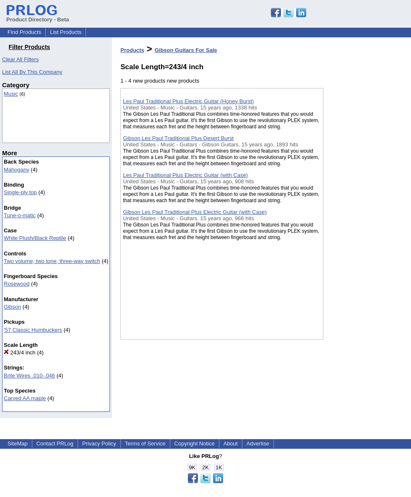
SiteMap (18, 443)
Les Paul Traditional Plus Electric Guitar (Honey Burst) (188, 101)
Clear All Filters (20, 59)
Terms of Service (145, 443)
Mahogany (16, 170)
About (231, 443)
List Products (65, 32)
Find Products (24, 32)
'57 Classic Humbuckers (33, 330)
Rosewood (16, 284)
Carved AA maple (25, 398)
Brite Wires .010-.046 (29, 375)
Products (132, 50)
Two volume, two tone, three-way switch (52, 261)
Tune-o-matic (20, 215)
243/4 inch (20, 352)
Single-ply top (20, 192)
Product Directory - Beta (37, 16)
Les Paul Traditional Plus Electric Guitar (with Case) (185, 175)
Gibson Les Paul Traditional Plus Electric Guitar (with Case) (194, 212)
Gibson (12, 307)
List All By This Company (32, 72)
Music (11, 94)
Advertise (258, 443)
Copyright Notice (194, 443)
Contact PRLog (54, 443)
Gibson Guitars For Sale (186, 50)
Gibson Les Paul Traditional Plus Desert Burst (178, 138)
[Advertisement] (359, 217)
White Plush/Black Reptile (35, 238)
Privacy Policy (99, 443)
